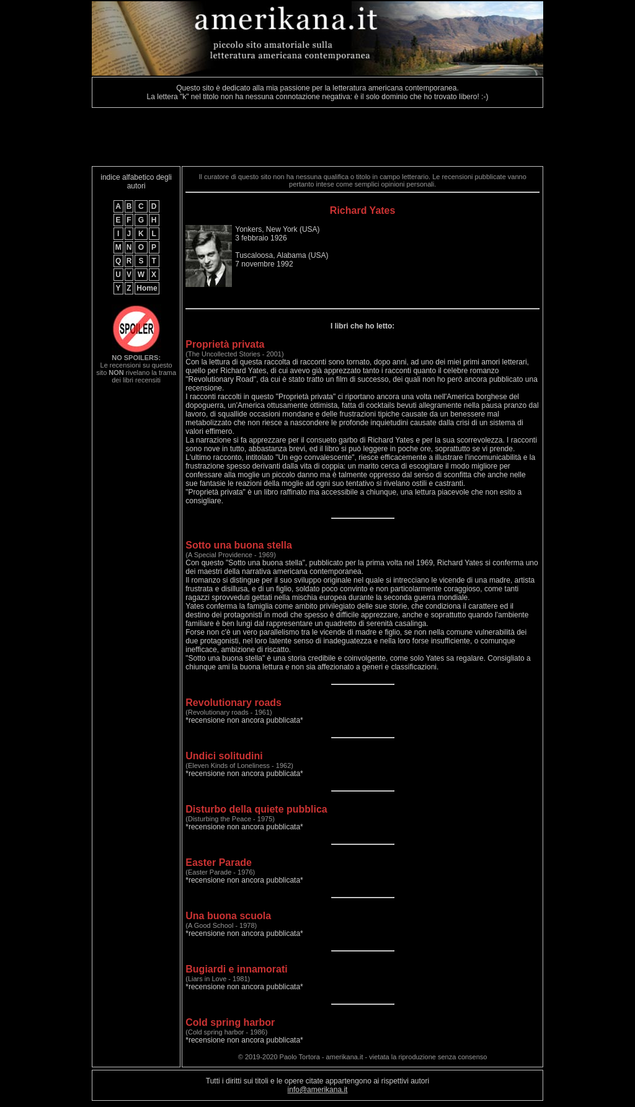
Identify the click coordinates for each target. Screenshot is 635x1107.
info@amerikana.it (318, 1089)
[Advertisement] (317, 137)
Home (146, 288)
